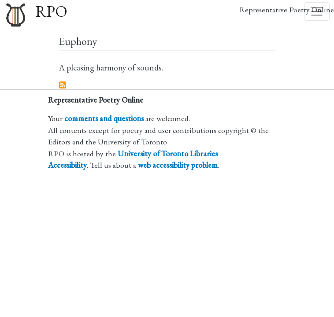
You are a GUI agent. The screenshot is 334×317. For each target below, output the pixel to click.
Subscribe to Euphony (63, 85)
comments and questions (104, 118)
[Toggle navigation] (317, 11)
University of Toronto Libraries (168, 153)
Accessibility (67, 165)
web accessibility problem (178, 165)
